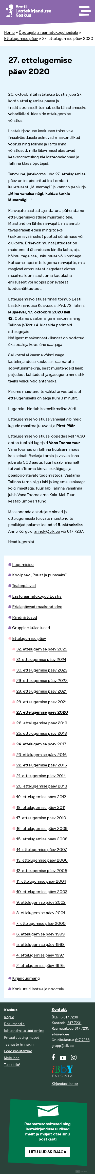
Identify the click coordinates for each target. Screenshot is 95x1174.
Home (9, 32)
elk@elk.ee (60, 1034)
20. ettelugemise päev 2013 (41, 786)
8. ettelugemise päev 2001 (40, 912)
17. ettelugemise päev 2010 (41, 817)
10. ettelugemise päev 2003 (41, 891)
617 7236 (70, 1017)
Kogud (9, 1017)
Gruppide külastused (31, 627)
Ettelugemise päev (21, 38)
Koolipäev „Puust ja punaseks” (39, 575)
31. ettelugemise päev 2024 (41, 659)
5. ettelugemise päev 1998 (40, 944)
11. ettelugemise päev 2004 (41, 881)
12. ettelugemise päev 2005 (41, 870)
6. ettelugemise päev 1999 (40, 934)
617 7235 (81, 1028)
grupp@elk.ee (63, 1046)
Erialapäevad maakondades (37, 606)
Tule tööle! (12, 1065)
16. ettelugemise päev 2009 (42, 828)
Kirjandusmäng (26, 978)
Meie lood (12, 1058)
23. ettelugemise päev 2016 (41, 754)
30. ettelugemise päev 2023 (41, 670)
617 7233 (82, 1040)
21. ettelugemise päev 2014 (41, 775)
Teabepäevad (24, 585)
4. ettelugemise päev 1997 (40, 955)
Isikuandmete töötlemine (24, 1031)
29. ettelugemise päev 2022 (42, 680)
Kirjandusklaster (65, 1084)
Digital (81, 1171)
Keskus (10, 1010)
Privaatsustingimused (21, 1037)
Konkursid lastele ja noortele (38, 989)
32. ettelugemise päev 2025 (41, 649)
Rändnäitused (24, 617)
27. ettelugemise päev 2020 (42, 712)
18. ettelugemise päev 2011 (40, 807)
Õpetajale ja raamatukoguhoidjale (48, 32)
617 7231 (74, 1023)
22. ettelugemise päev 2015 (41, 765)
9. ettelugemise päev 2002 (41, 902)
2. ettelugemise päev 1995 (40, 965)
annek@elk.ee (47, 531)
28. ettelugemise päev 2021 (41, 691)
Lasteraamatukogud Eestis (37, 596)
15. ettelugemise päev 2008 (42, 839)
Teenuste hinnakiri (19, 1044)
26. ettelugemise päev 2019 (41, 723)
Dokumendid (14, 1024)
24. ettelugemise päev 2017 (41, 744)
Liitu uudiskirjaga (47, 1152)
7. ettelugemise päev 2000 (41, 923)
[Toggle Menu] (84, 9)
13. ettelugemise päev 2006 (42, 860)
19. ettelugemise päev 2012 (41, 796)
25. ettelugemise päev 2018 (41, 733)
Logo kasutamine (18, 1051)
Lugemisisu (23, 564)
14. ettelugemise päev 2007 (41, 849)
